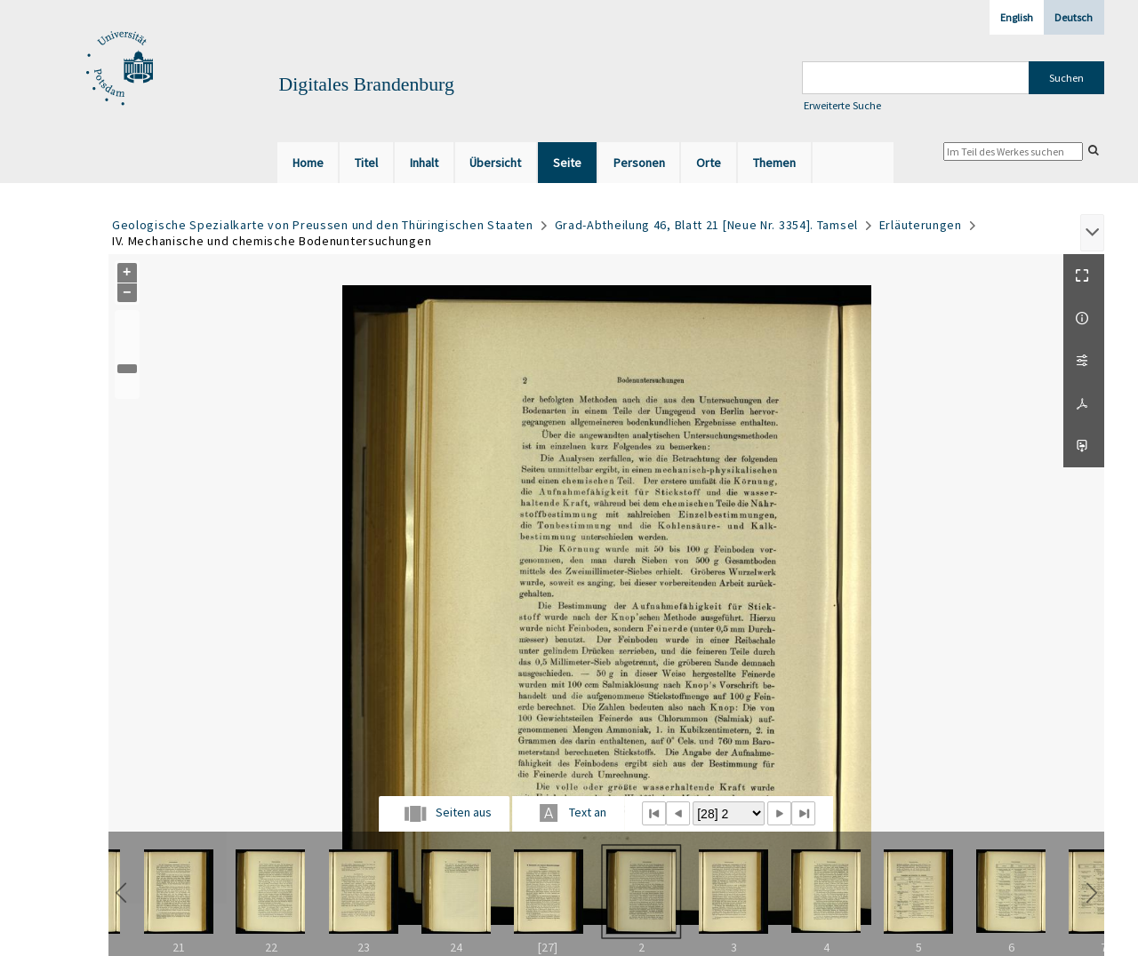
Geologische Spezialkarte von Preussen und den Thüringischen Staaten (322, 225)
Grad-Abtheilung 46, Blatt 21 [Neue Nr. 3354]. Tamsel (706, 225)
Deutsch (1073, 17)
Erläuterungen (920, 225)
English (1016, 17)
